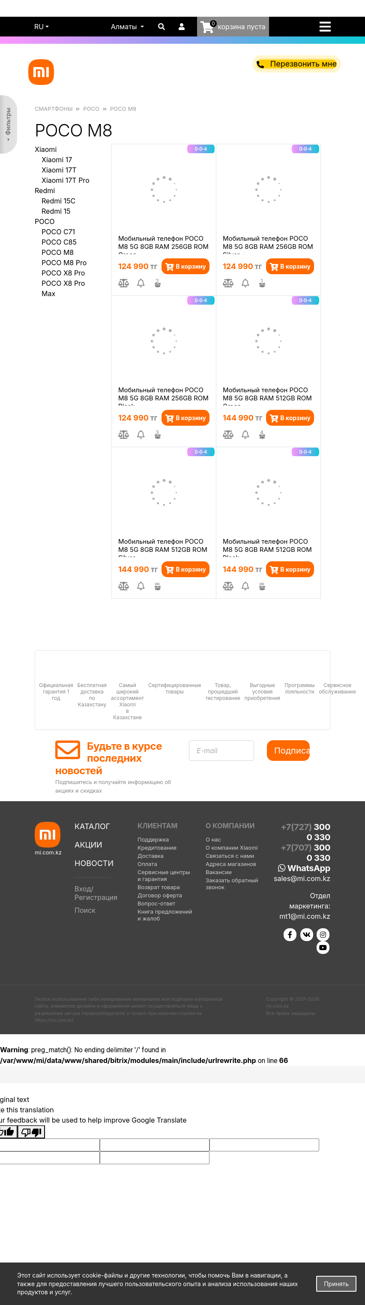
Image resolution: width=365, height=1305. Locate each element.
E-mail (207, 750)
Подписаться (292, 750)
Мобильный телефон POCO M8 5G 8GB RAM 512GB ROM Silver (162, 547)
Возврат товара (159, 887)
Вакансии (219, 872)
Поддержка (153, 839)
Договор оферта (160, 895)
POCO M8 (58, 252)
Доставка (151, 855)
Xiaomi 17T (59, 170)
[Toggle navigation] (328, 26)
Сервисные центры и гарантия (164, 875)
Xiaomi (46, 149)
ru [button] (39, 26)
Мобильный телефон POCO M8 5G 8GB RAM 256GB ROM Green (163, 244)
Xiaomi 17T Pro (66, 180)
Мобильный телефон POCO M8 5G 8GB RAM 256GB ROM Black (163, 396)
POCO (44, 221)
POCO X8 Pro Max (63, 288)
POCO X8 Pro (63, 273)
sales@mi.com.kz (302, 878)
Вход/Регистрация (96, 893)
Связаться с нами (230, 855)
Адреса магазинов (231, 863)
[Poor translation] (31, 1132)
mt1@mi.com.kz (304, 916)
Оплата (147, 863)
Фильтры (8, 121)
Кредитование (157, 847)
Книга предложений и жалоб (165, 915)
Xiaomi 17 (57, 159)
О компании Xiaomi (231, 847)
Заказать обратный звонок (232, 883)
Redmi (45, 190)
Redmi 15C (58, 201)
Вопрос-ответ (156, 903)
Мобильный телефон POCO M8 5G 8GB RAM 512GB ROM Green (267, 396)
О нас (213, 839)
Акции (88, 844)
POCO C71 (58, 231)
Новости (94, 863)
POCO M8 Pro (64, 262)
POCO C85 (59, 242)
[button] (128, 26)
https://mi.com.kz (54, 1020)
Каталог (92, 826)
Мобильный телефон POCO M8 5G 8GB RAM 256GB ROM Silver (268, 244)
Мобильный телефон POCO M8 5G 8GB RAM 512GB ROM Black (267, 547)
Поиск (85, 910)
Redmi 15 (56, 211)
